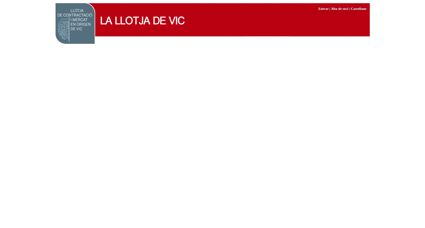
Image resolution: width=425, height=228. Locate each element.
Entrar (323, 8)
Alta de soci (339, 8)
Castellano (359, 8)
